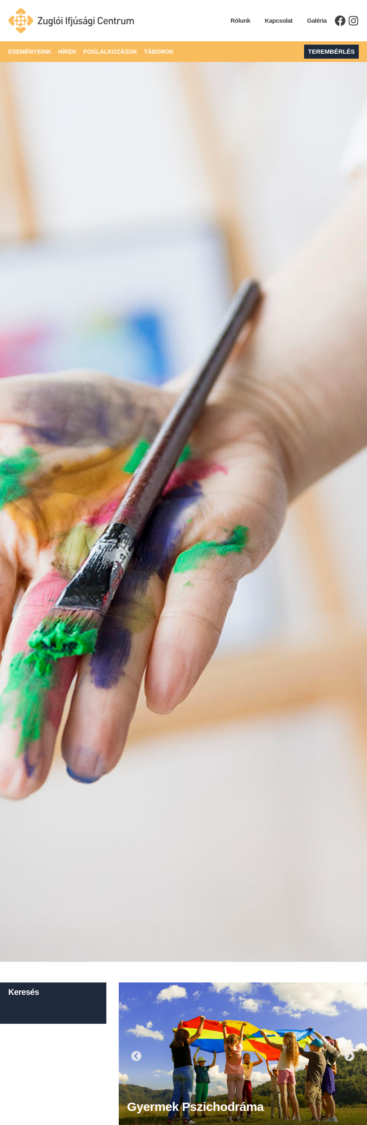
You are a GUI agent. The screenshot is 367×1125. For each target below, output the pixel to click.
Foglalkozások (105, 52)
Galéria (314, 20)
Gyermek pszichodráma (195, 1106)
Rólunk (237, 20)
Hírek (63, 52)
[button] (136, 1056)
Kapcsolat (275, 20)
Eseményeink (26, 52)
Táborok (152, 52)
